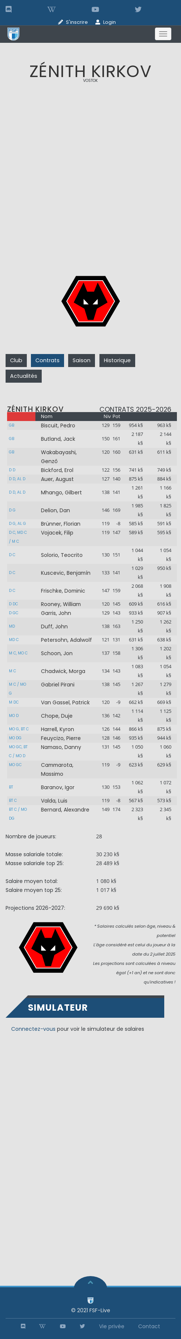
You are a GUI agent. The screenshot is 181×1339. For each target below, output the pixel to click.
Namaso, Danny (61, 747)
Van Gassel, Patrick (65, 702)
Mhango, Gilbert (61, 492)
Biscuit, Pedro (58, 425)
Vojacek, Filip (57, 532)
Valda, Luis (54, 800)
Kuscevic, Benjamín (65, 573)
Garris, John (56, 613)
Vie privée (111, 1326)
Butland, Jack (58, 439)
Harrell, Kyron (57, 729)
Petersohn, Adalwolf (66, 640)
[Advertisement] (90, 180)
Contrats (47, 360)
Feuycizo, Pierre (61, 738)
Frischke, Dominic (63, 590)
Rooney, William (61, 604)
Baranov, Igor (57, 787)
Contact (149, 1326)
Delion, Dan (55, 510)
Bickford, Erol (57, 470)
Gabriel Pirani (57, 684)
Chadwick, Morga (63, 671)
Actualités (23, 376)
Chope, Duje (57, 716)
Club (16, 360)
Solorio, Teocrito (62, 555)
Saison (81, 360)
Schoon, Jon (57, 653)
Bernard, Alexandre (65, 809)
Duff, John (54, 626)
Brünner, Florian (60, 523)
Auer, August (57, 479)
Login (109, 22)
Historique (117, 360)
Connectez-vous (33, 1029)
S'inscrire (77, 22)
